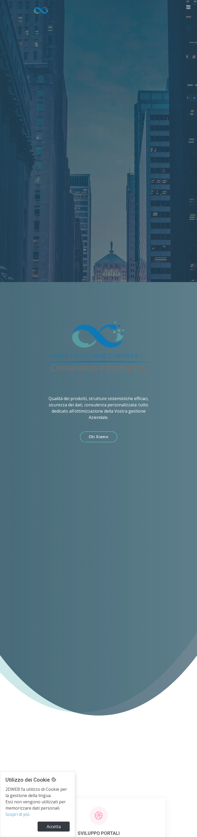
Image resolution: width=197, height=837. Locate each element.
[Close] (54, 827)
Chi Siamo (99, 440)
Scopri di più (17, 814)
